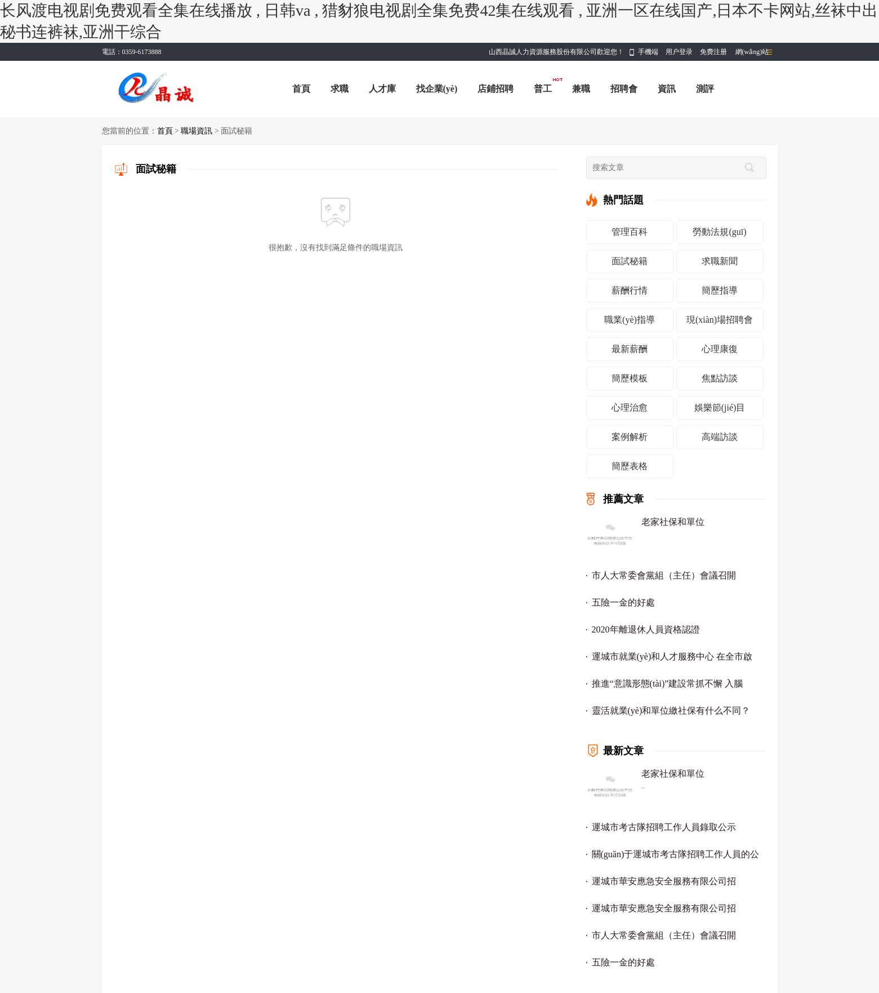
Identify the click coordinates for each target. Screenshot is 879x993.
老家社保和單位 (672, 522)
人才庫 (382, 88)
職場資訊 (196, 131)
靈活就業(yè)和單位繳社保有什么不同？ (671, 710)
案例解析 (630, 437)
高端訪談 (720, 437)
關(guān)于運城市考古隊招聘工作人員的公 (676, 854)
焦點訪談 (720, 378)
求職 (340, 88)
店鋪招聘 (496, 88)
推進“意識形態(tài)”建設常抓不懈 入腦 (667, 683)
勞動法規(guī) (719, 232)
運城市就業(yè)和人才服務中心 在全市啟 (672, 656)
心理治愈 (630, 407)
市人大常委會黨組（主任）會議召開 (664, 575)
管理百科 (630, 232)
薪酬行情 (630, 290)
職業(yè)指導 (629, 319)
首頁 (301, 88)
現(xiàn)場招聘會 (719, 319)
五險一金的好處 (623, 602)
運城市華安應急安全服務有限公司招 (664, 881)
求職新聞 (720, 261)
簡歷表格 (630, 466)
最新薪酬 (630, 349)
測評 (705, 88)
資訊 (667, 88)
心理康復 (720, 349)
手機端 (648, 52)
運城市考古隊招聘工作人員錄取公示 (664, 827)
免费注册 (713, 52)
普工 (543, 88)
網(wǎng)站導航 (752, 54)
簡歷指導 (720, 290)
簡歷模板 (630, 378)
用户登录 (679, 52)
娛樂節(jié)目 (720, 407)
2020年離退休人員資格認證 (646, 629)
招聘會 (623, 88)
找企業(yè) (437, 88)
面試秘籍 (630, 261)
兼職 (581, 88)
